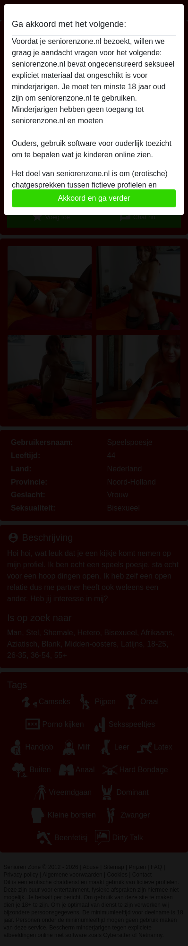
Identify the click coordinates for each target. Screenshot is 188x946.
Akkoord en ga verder (94, 198)
